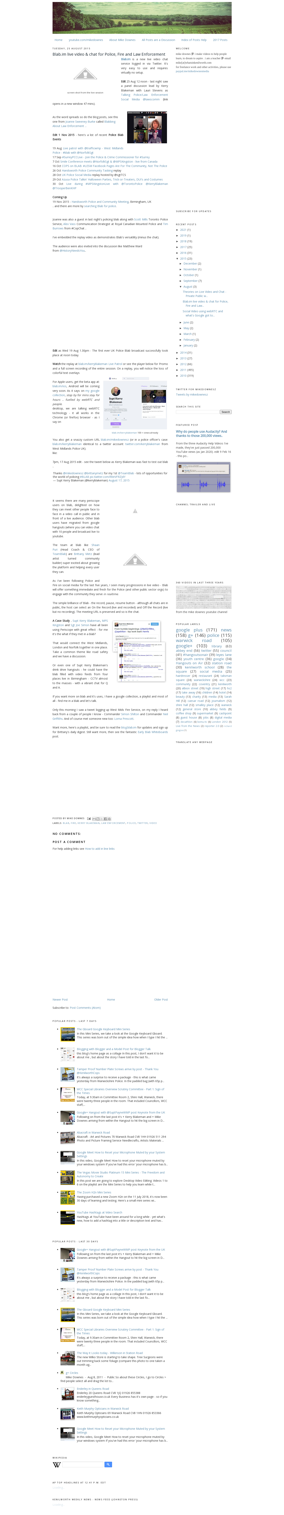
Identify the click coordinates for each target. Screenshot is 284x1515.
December (190, 263)
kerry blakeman (89, 823)
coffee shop (184, 713)
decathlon (186, 722)
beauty (180, 696)
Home (58, 40)
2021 (183, 230)
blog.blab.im (129, 727)
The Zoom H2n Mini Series (94, 1192)
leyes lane (223, 654)
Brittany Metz (83, 554)
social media (211, 671)
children (207, 692)
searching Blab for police (100, 206)
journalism (218, 701)
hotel (222, 692)
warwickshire (202, 680)
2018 (183, 241)
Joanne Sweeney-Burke (80, 121)
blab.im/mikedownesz (115, 439)
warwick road (194, 640)
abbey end (184, 650)
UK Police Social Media (76, 175)
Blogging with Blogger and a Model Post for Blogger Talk (114, 1049)
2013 (183, 358)
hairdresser (183, 676)
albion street (190, 688)
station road (222, 663)
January (188, 345)
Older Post (161, 999)
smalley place (205, 705)
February (189, 339)
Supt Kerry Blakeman (86, 621)
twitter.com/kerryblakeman (142, 444)
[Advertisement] (86, 966)
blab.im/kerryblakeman (124, 432)
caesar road (196, 701)
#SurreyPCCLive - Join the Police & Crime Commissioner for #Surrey (106, 157)
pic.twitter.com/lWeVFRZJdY (107, 477)
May (186, 328)
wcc (222, 680)
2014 (183, 352)
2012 (183, 364)
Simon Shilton (130, 714)
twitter (143, 823)
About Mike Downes (122, 40)
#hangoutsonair (195, 654)
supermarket (205, 713)
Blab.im (126, 59)
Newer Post (60, 999)
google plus (189, 630)
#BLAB (84, 477)
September (190, 281)
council (226, 650)
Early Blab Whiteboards (153, 732)
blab (66, 823)
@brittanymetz (93, 473)
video (153, 823)
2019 (183, 235)
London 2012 (220, 722)
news (226, 630)
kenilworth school (200, 667)
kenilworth (225, 684)
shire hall (182, 705)
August (188, 286)
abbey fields (218, 709)
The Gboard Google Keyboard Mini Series (103, 1029)
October (189, 275)
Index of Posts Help (194, 40)
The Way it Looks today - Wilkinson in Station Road (110, 1353)
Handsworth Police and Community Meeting (100, 202)
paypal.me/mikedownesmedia (192, 71)
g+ (190, 635)
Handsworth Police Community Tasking (87, 170)
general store (192, 709)
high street (213, 688)
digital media (223, 717)
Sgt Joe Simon (80, 625)
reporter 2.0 (212, 726)
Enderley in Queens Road (93, 1389)
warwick (226, 705)
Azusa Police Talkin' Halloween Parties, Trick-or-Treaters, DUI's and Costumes (112, 179)
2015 (183, 258)
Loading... (59, 1487)
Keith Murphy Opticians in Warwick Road (103, 1408)
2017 (183, 247)
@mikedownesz (73, 473)
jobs (206, 717)
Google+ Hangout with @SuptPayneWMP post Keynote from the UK (121, 1112)
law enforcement (113, 823)
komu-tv (202, 722)
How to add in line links (100, 849)
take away (188, 692)
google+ (184, 646)
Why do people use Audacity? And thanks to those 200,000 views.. (201, 433)
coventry (204, 684)
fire (73, 823)
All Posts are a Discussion (158, 40)
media (213, 696)
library (217, 646)
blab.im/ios (59, 386)
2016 (183, 253)
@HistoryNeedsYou (72, 250)
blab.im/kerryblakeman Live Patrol (100, 364)
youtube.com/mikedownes (86, 40)
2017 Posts (220, 40)
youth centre (193, 659)
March (187, 334)
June (186, 322)
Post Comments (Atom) (85, 1008)
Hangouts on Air (189, 663)
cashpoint (225, 713)
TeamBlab (59, 554)
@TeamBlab (126, 473)
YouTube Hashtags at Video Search (99, 1212)
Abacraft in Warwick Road (93, 1132)
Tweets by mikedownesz (192, 394)
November (190, 269)
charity (196, 696)
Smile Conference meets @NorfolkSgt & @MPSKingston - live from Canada (108, 161)
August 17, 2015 (119, 480)
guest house (189, 717)
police (131, 823)
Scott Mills (140, 219)
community (183, 684)
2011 (183, 370)
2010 (183, 375)
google (218, 659)
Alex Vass (69, 224)
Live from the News (188, 726)
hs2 (229, 688)
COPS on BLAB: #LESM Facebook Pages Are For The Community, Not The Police (114, 166)
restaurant (205, 676)
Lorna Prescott (124, 719)
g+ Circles (72, 1373)
